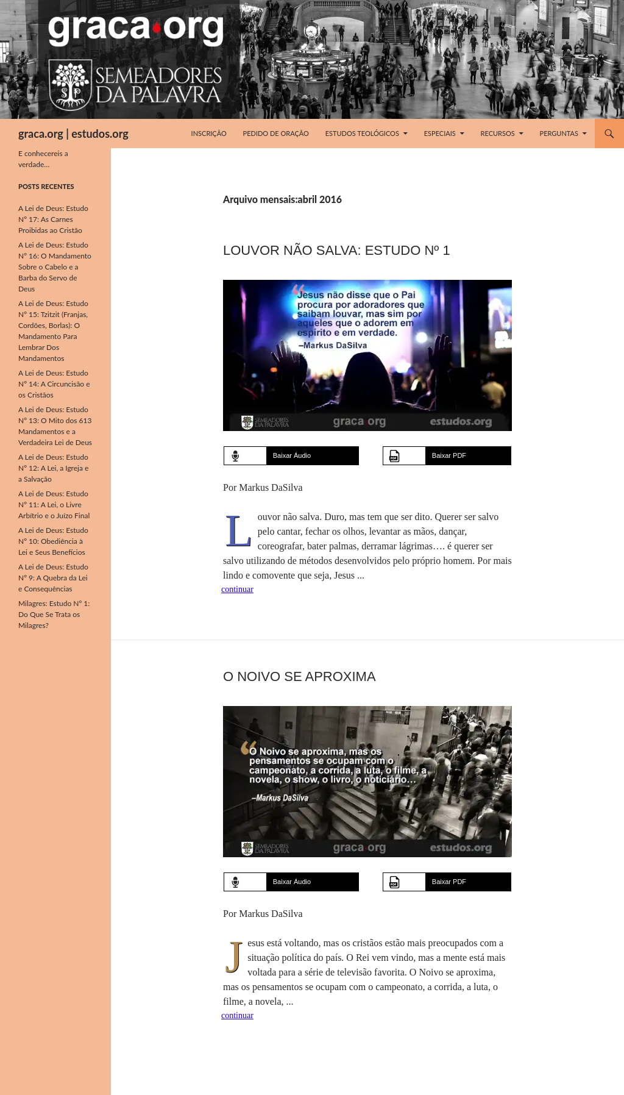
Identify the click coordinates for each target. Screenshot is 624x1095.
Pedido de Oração (276, 133)
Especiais (440, 133)
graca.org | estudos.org (73, 133)
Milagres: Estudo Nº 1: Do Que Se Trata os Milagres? (54, 614)
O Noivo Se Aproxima (299, 676)
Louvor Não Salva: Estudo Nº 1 (336, 250)
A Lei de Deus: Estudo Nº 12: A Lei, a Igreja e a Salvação (53, 467)
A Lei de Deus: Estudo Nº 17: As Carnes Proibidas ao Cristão (53, 219)
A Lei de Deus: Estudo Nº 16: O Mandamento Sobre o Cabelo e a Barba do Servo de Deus (54, 266)
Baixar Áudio (292, 455)
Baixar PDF (449, 455)
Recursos (498, 133)
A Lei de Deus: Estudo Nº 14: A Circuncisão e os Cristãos (54, 383)
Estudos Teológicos (362, 133)
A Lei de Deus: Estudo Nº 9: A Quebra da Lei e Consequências (53, 577)
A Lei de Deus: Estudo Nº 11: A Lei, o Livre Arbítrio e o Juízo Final (54, 504)
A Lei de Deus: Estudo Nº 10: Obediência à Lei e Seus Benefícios (53, 541)
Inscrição (209, 133)
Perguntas (559, 133)
